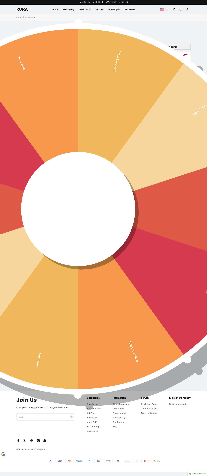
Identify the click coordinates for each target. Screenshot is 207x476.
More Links (132, 9)
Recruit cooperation (179, 404)
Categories (92, 397)
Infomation (118, 397)
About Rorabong (120, 404)
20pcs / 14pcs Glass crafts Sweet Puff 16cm (35, 99)
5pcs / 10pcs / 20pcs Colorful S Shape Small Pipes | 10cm (124, 174)
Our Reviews (118, 424)
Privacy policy (119, 414)
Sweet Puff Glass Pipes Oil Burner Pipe (169, 99)
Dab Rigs (99, 9)
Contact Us (118, 409)
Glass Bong (66, 9)
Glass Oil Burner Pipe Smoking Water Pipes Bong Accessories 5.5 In (125, 100)
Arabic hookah (93, 409)
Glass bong (91, 404)
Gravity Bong (92, 429)
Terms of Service (149, 414)
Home (52, 9)
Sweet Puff (84, 9)
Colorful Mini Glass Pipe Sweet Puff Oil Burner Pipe (36, 243)
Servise (144, 397)
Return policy (119, 419)
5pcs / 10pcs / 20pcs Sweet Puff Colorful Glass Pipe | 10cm (78, 174)
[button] (18, 320)
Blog (114, 429)
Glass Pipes (115, 9)
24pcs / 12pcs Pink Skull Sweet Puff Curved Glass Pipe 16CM (170, 174)
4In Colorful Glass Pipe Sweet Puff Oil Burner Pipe (124, 244)
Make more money (180, 397)
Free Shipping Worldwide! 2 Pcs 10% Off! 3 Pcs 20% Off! (103, 2)
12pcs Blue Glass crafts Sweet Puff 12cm (170, 243)
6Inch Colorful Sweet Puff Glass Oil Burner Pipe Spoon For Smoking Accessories (81, 102)
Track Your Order (149, 404)
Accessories (92, 434)
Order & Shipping (149, 409)
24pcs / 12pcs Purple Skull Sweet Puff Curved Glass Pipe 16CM (36, 174)
